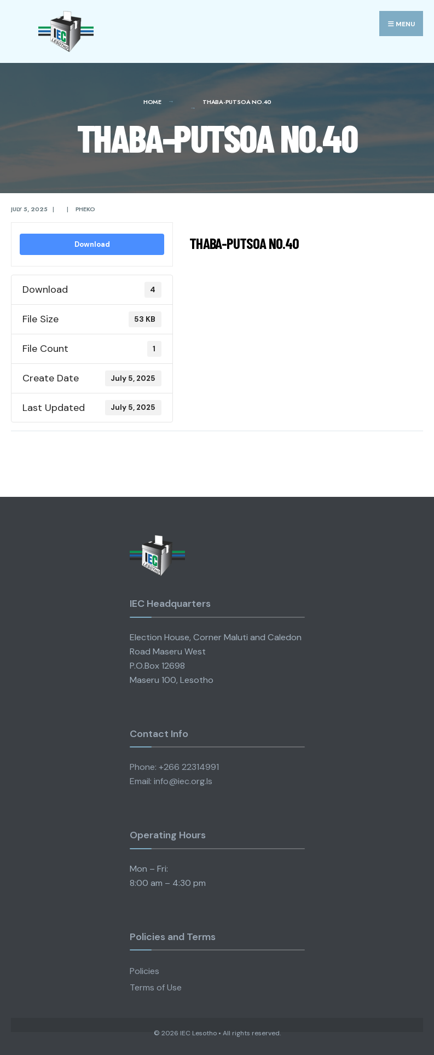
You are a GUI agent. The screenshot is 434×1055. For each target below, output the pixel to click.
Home (152, 101)
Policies (144, 971)
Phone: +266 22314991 (174, 767)
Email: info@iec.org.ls (171, 781)
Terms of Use (156, 987)
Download (92, 244)
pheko (85, 209)
